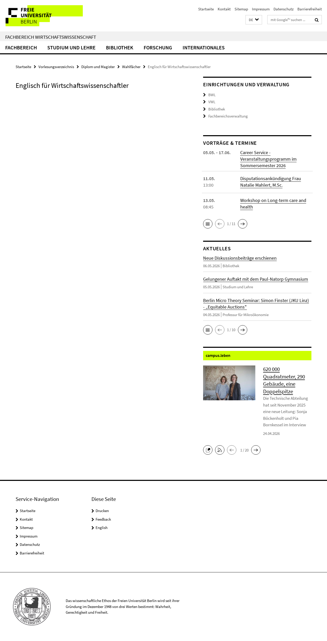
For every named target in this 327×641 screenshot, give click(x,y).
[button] (253, 20)
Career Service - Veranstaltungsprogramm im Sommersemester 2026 (268, 158)
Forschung (158, 47)
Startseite (206, 8)
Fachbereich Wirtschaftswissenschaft (50, 37)
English (102, 527)
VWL (211, 101)
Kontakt (224, 8)
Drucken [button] (102, 510)
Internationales (204, 47)
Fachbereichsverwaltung (228, 116)
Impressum (261, 8)
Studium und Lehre (71, 47)
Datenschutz (283, 8)
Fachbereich (21, 47)
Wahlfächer (131, 66)
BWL (212, 94)
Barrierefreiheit (309, 8)
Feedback (103, 519)
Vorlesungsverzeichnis (56, 66)
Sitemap (241, 8)
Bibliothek (119, 47)
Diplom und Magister (98, 66)
